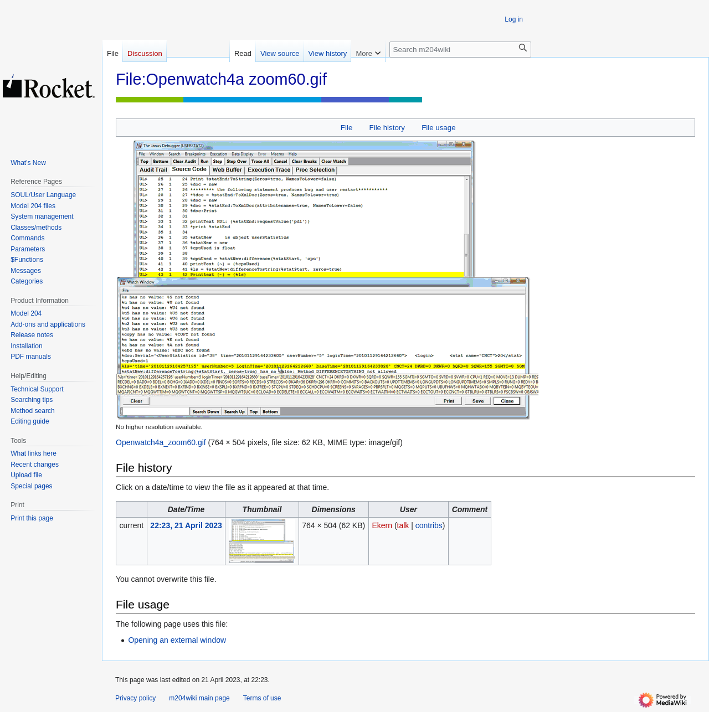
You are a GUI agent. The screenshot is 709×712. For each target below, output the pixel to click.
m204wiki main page (199, 698)
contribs (429, 525)
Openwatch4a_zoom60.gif (161, 442)
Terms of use (262, 698)
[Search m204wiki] (460, 50)
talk (403, 525)
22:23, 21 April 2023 (186, 525)
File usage (438, 127)
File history (387, 127)
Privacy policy (135, 698)
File (346, 127)
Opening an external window (177, 640)
